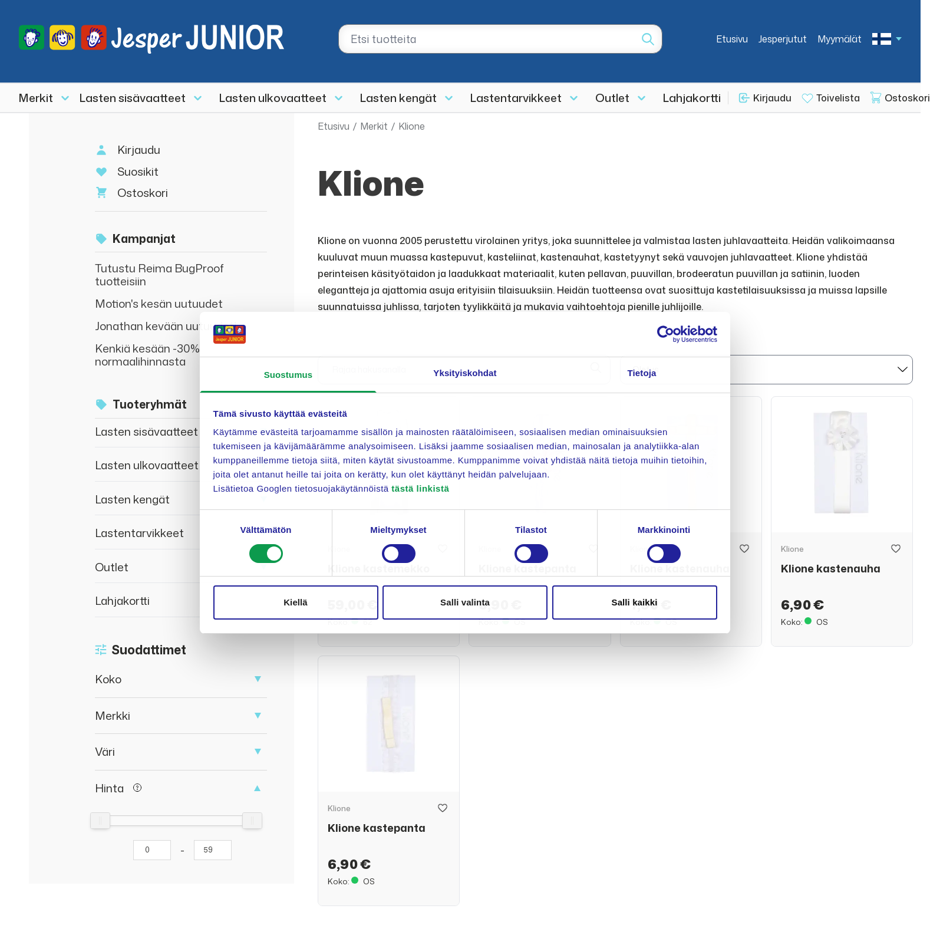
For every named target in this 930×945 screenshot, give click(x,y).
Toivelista (838, 97)
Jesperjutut (782, 38)
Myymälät (839, 38)
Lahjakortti (692, 98)
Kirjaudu (772, 97)
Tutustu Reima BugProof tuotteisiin (159, 274)
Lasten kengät (398, 98)
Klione (411, 126)
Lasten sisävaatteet (133, 98)
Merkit (36, 98)
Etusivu (732, 38)
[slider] (100, 820)
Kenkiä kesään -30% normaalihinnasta (147, 354)
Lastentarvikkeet (516, 98)
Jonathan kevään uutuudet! (166, 326)
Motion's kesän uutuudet (159, 303)
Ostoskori (142, 192)
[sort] (766, 369)
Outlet (612, 98)
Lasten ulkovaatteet (273, 98)
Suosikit (138, 171)
